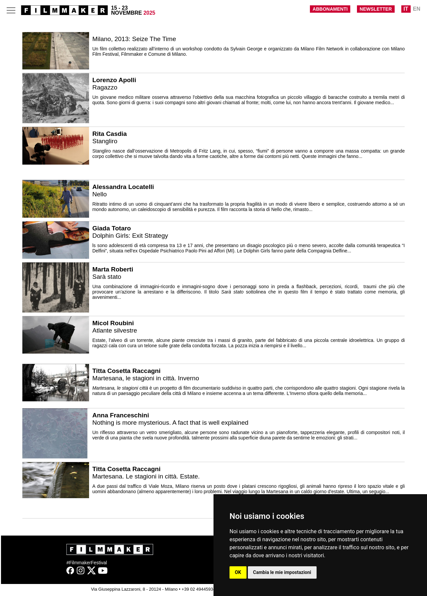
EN (416, 9)
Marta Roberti (112, 269)
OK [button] (238, 572)
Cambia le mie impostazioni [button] (282, 572)
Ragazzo (104, 87)
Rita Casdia (109, 133)
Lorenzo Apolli (114, 79)
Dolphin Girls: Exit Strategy (130, 235)
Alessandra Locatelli (123, 186)
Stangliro (104, 141)
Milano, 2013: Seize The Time (134, 38)
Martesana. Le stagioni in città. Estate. (146, 476)
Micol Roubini (113, 323)
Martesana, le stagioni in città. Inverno (145, 378)
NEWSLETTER (376, 9)
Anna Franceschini (120, 415)
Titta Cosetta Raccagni (126, 370)
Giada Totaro (111, 228)
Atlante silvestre (114, 330)
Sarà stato (106, 276)
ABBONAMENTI (330, 9)
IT (406, 9)
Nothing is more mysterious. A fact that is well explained (170, 422)
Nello (99, 194)
